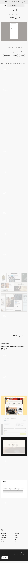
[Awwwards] (5, 5)
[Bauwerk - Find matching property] (14, 426)
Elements (3, 537)
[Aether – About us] (14, 240)
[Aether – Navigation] (14, 158)
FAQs (16, 539)
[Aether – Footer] (14, 220)
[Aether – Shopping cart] (14, 261)
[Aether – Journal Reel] (14, 323)
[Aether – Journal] (14, 138)
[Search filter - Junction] (14, 489)
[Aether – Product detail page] (14, 179)
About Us (17, 542)
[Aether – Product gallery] (14, 117)
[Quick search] (14, 383)
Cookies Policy (20, 554)
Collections (3, 535)
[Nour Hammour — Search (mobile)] (14, 362)
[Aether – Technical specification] (14, 199)
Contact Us (17, 544)
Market (16, 537)
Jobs (16, 535)
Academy (17, 533)
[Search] (14, 468)
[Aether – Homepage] (14, 76)
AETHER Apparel (14, 18)
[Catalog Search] (14, 509)
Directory (3, 539)
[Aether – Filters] (14, 96)
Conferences (4, 542)
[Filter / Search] (14, 405)
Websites (3, 533)
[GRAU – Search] (14, 446)
